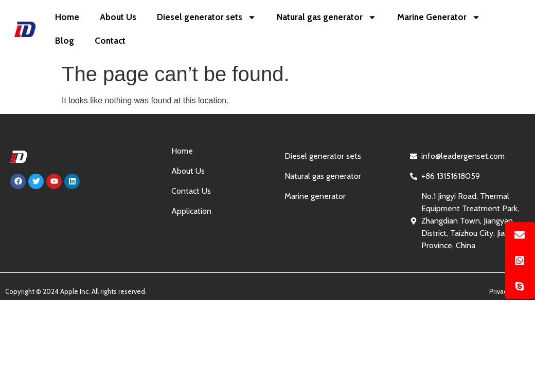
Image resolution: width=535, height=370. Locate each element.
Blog (64, 40)
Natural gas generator (327, 17)
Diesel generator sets (206, 17)
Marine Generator (438, 17)
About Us (118, 17)
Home (67, 17)
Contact (110, 40)
